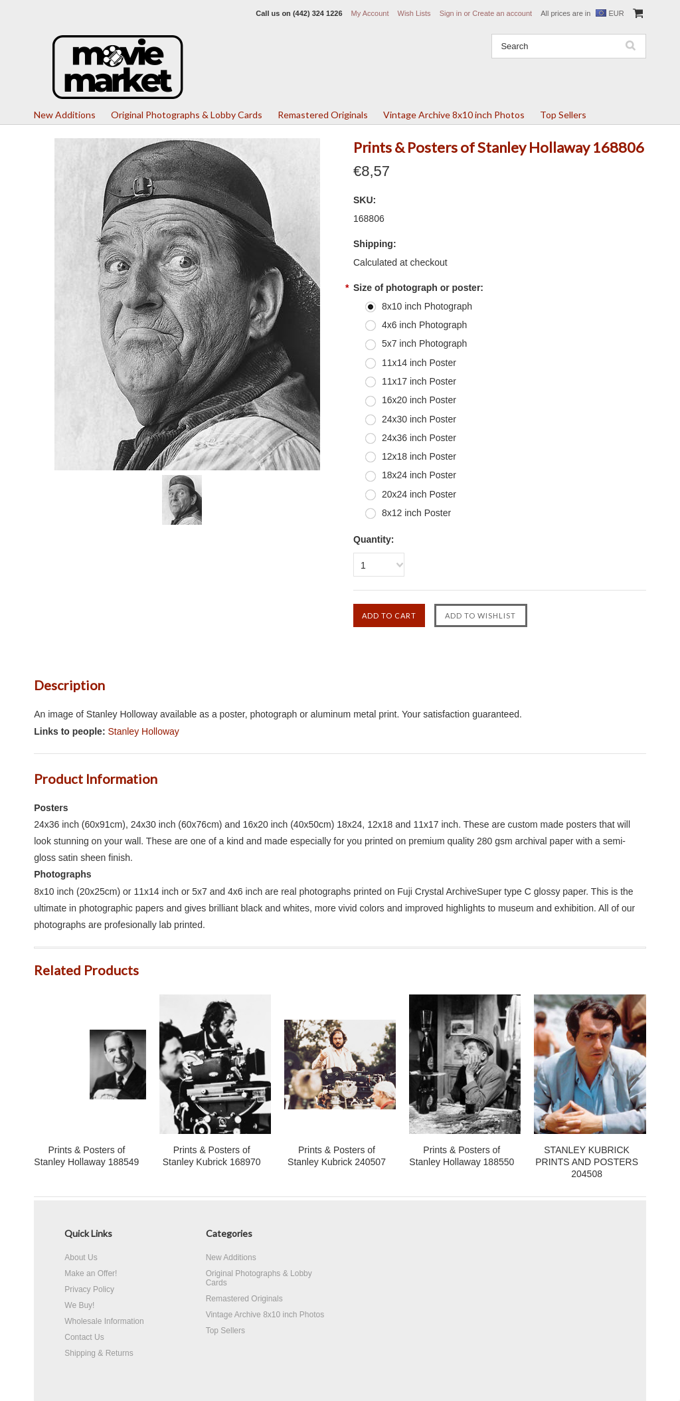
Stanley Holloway (143, 731)
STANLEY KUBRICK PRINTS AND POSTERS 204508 (586, 1162)
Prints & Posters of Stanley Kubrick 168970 (212, 1156)
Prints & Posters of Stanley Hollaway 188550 (461, 1156)
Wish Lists (414, 13)
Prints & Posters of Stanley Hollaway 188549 (86, 1156)
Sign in (451, 13)
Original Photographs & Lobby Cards (186, 114)
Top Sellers (563, 114)
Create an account (502, 13)
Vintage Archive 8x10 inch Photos (454, 114)
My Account (370, 13)
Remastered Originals (323, 114)
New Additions (65, 114)
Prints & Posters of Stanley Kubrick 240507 (337, 1156)
